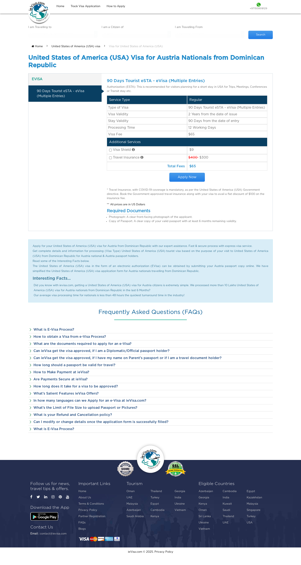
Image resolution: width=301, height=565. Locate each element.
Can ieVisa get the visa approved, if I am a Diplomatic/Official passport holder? (101, 351)
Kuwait (227, 504)
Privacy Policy (87, 510)
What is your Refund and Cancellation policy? (72, 414)
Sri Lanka (205, 516)
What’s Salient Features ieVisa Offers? (66, 393)
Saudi (226, 510)
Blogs (82, 529)
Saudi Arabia (135, 516)
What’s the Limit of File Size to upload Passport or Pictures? (85, 407)
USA (250, 522)
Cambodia (157, 510)
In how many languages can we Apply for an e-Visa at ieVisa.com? (89, 400)
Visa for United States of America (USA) (136, 46)
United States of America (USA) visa (75, 46)
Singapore (253, 510)
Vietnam (180, 510)
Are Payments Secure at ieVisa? (60, 379)
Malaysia (132, 504)
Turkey (154, 497)
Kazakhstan (254, 497)
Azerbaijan (133, 510)
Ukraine (180, 504)
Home (37, 46)
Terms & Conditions (91, 504)
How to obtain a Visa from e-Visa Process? (69, 336)
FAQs (81, 522)
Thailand (156, 491)
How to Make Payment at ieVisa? (61, 372)
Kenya (154, 516)
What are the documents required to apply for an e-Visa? (82, 343)
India (178, 497)
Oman (130, 491)
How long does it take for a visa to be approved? (75, 386)
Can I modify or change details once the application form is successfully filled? (100, 422)
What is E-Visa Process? (53, 329)
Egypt (154, 504)
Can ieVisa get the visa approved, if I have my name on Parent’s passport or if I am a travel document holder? (127, 358)
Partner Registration (91, 516)
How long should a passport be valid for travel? (74, 365)
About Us (84, 497)
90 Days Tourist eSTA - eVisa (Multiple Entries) (60, 93)
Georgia (180, 491)
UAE (129, 497)
